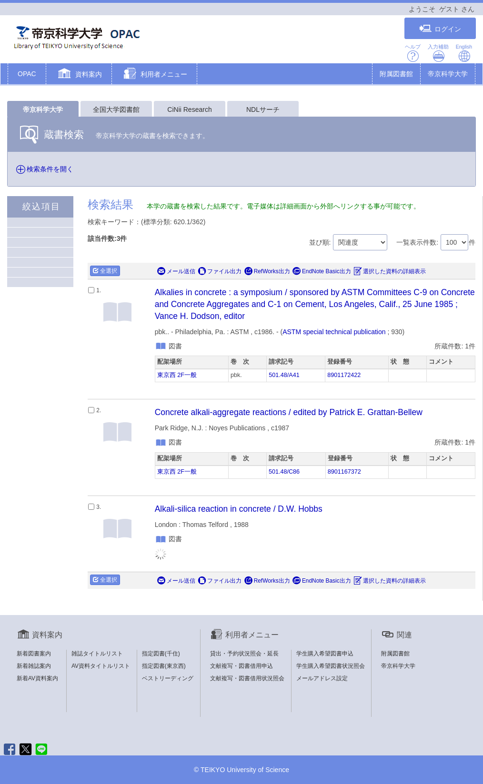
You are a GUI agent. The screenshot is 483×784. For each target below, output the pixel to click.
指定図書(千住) (161, 653)
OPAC (27, 74)
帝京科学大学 (448, 74)
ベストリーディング (167, 678)
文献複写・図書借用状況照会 (247, 678)
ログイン (440, 28)
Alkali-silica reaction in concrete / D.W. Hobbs (238, 509)
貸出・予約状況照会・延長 (244, 653)
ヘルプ (413, 53)
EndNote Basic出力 (321, 271)
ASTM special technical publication (333, 332)
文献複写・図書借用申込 (241, 666)
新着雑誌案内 (34, 666)
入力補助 (438, 53)
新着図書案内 (34, 653)
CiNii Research (189, 109)
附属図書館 (396, 74)
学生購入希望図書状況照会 (330, 666)
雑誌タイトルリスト (97, 653)
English (464, 53)
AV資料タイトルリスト (100, 666)
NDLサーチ (263, 109)
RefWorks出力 (267, 271)
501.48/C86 (284, 471)
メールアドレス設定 (322, 678)
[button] (78, 74)
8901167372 (344, 471)
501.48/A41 (284, 375)
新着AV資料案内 (37, 678)
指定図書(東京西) (164, 666)
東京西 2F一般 (177, 375)
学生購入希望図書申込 (324, 653)
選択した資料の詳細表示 (389, 271)
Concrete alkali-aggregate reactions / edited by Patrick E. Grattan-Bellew (289, 412)
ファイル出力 (220, 271)
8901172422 (344, 375)
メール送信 (176, 271)
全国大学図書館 (116, 109)
